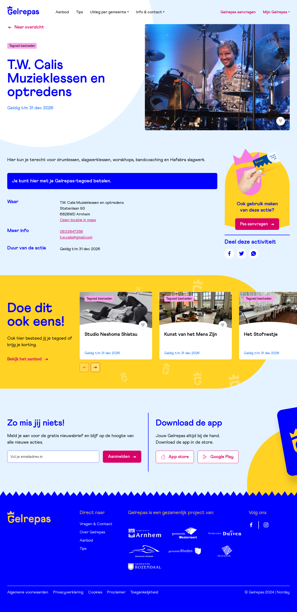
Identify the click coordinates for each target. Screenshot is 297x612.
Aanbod (62, 12)
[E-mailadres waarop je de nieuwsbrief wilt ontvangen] (53, 457)
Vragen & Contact (96, 524)
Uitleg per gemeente (109, 12)
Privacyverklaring (68, 592)
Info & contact (150, 12)
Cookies (95, 592)
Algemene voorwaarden (27, 592)
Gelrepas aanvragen (238, 12)
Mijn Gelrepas (276, 12)
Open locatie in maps (78, 220)
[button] (84, 367)
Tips (79, 12)
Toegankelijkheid (144, 592)
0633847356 (71, 232)
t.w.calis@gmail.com (76, 237)
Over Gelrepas (92, 532)
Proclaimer (116, 592)
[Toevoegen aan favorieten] (280, 121)
